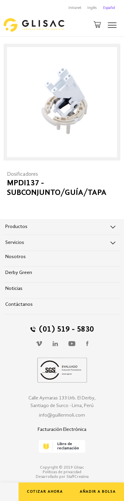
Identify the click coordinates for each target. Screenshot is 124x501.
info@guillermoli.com (62, 415)
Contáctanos (19, 304)
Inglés (92, 8)
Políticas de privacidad (62, 472)
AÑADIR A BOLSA (98, 492)
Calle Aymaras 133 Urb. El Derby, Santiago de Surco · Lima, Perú (62, 402)
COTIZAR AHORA (45, 492)
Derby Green (18, 272)
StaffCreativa (77, 477)
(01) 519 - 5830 (62, 330)
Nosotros (15, 256)
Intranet (74, 8)
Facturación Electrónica (62, 429)
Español (109, 8)
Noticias (13, 288)
